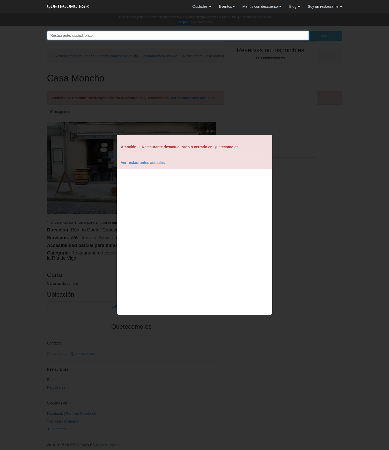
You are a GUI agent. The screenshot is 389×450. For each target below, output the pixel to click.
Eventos (227, 6)
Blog (294, 6)
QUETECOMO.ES (68, 6)
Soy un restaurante (325, 6)
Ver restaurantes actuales (143, 163)
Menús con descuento (262, 6)
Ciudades (201, 6)
